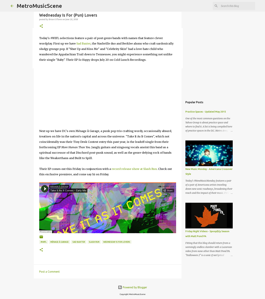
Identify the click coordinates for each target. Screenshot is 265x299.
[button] (41, 26)
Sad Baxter (83, 43)
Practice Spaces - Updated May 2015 (205, 111)
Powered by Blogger (132, 287)
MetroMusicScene (39, 6)
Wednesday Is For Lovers (116, 242)
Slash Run (94, 242)
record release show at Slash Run (134, 169)
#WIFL (43, 242)
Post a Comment (49, 271)
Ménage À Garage (59, 242)
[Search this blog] (237, 6)
